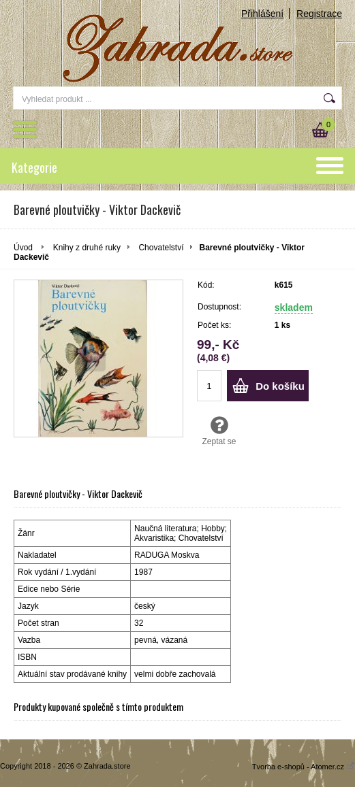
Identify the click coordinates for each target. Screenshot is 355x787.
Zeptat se (219, 430)
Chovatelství (160, 247)
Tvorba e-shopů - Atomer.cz (303, 767)
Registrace (319, 13)
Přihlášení (262, 13)
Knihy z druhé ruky (87, 247)
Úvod (23, 247)
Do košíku (280, 386)
